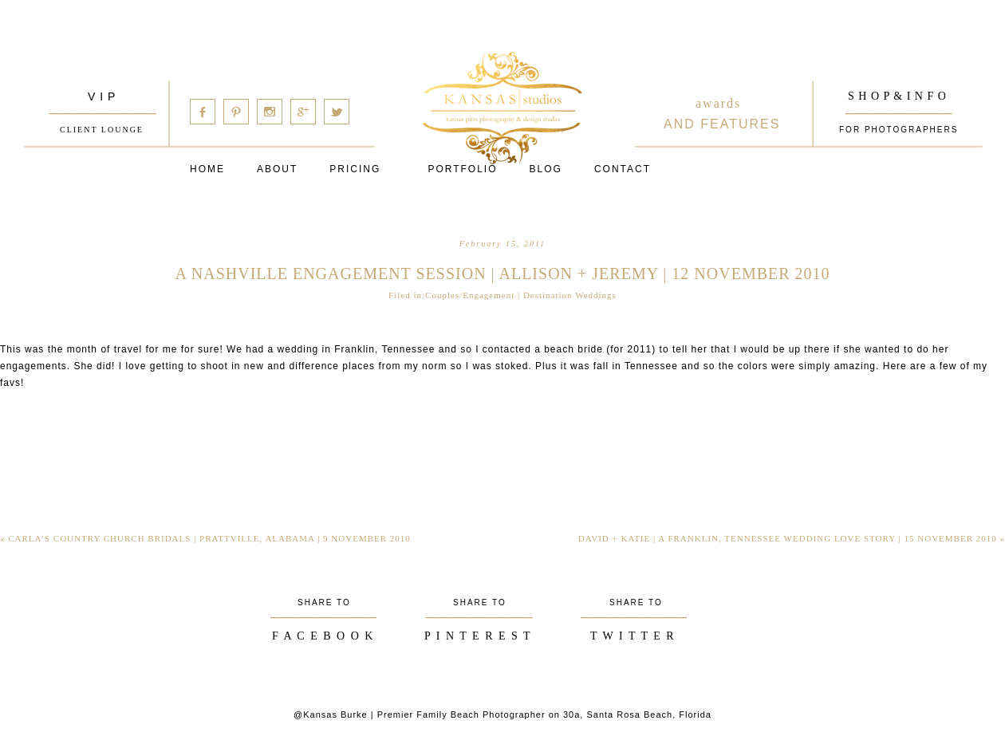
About (277, 169)
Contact (622, 169)
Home (207, 169)
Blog (546, 169)
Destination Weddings (570, 295)
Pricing (354, 169)
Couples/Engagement (469, 295)
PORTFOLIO (462, 169)
